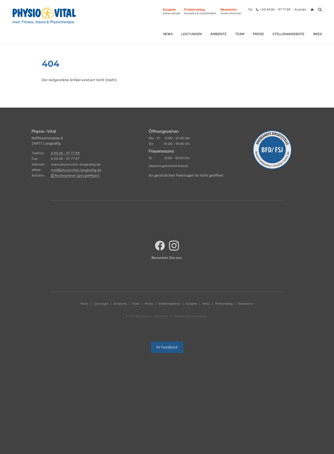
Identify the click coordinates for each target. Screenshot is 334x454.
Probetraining (224, 303)
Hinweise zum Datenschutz (189, 316)
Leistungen (101, 303)
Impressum (161, 316)
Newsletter (245, 303)
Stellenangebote (169, 303)
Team (136, 303)
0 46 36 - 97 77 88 (65, 153)
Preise (149, 303)
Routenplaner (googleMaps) (75, 175)
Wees (206, 303)
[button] (191, 34)
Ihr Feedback (167, 355)
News (84, 303)
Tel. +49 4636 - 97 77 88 (269, 10)
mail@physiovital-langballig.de (76, 170)
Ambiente (120, 303)
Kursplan (191, 303)
